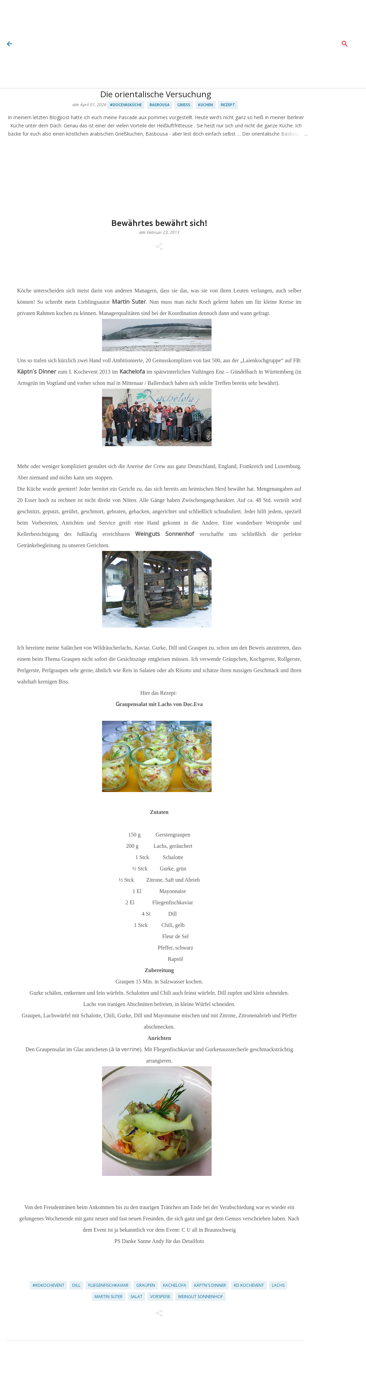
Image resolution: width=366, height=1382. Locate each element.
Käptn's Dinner (210, 1285)
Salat (136, 1296)
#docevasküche (126, 105)
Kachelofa (174, 1285)
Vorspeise (160, 1296)
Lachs (278, 1285)
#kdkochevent (48, 1285)
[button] (159, 247)
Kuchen (205, 105)
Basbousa (159, 105)
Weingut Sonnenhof (200, 1296)
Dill (76, 1285)
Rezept (228, 105)
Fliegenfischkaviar (108, 1285)
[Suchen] (345, 44)
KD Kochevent (249, 1285)
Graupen (145, 1285)
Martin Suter (108, 1296)
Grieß (183, 105)
